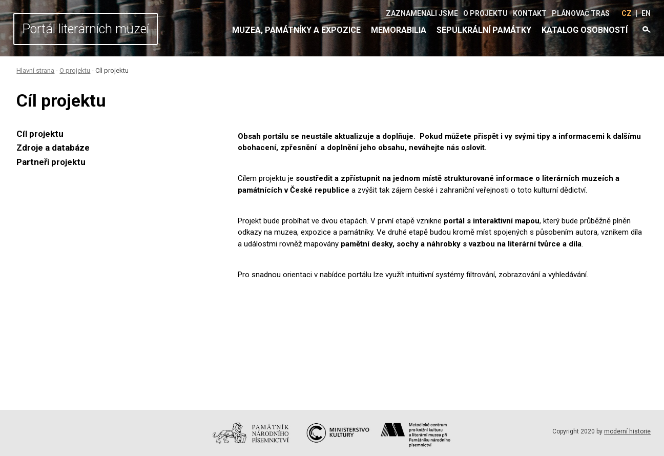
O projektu (485, 13)
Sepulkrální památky (484, 30)
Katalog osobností (585, 30)
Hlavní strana (35, 70)
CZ (626, 13)
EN (646, 13)
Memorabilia (398, 30)
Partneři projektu (51, 162)
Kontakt (530, 13)
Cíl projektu (40, 134)
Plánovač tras (581, 13)
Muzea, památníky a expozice (296, 30)
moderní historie (627, 431)
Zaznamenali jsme (422, 13)
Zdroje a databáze (53, 147)
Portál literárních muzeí (85, 29)
